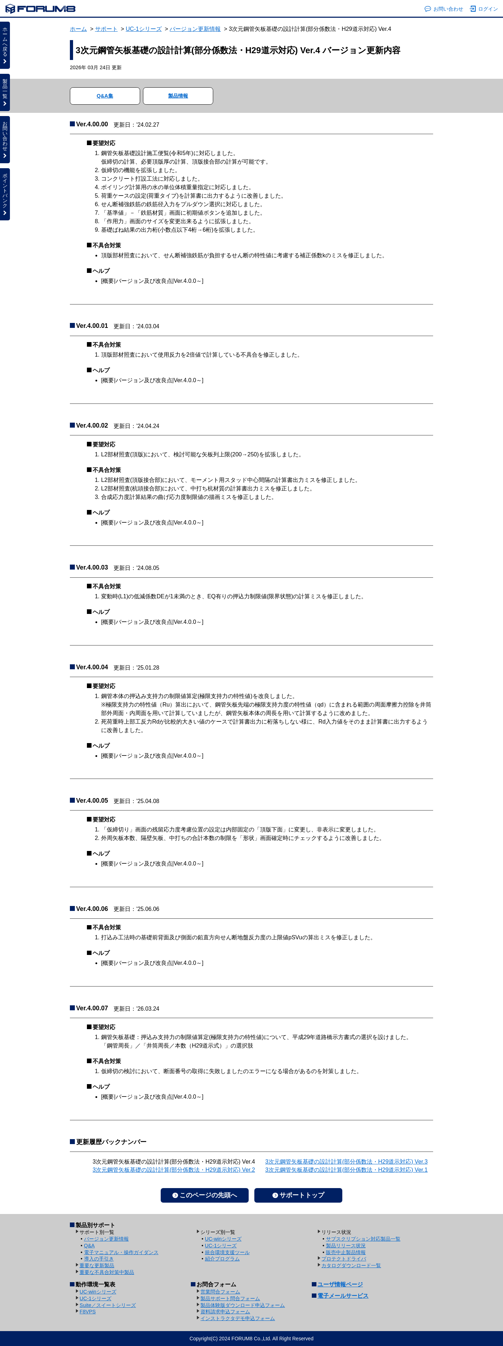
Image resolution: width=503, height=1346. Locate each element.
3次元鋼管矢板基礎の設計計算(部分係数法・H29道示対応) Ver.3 (346, 1162)
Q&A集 (105, 96)
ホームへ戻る (4, 45)
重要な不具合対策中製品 (106, 1272)
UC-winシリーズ (223, 1239)
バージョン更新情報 (195, 29)
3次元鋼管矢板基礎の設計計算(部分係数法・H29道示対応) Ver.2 (174, 1170)
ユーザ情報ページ (340, 1284)
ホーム (78, 29)
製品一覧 (4, 92)
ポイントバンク (4, 194)
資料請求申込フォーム (225, 1311)
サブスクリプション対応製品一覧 (363, 1239)
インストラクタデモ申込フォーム (237, 1318)
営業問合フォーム (220, 1292)
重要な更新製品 (96, 1265)
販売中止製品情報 (346, 1252)
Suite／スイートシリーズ (107, 1305)
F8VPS (87, 1311)
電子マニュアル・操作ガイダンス (121, 1252)
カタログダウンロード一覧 (351, 1265)
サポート (106, 29)
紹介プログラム (222, 1259)
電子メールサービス (343, 1296)
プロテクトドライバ (343, 1259)
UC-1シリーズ (143, 29)
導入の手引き (99, 1259)
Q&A (89, 1245)
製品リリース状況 (346, 1245)
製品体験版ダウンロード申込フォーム (242, 1305)
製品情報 (178, 96)
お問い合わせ (444, 9)
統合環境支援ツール (227, 1252)
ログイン (484, 9)
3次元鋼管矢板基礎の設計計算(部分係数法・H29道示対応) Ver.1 (346, 1170)
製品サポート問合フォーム (230, 1298)
